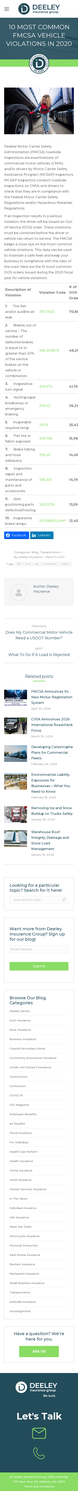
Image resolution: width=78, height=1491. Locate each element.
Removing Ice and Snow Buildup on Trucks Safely (52, 811)
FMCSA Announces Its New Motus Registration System (51, 697)
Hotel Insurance (21, 1179)
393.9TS (45, 387)
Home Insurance (21, 1170)
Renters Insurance (22, 1264)
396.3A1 (45, 480)
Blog (34, 552)
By (28, 557)
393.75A (45, 438)
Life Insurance (19, 1217)
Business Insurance (23, 1039)
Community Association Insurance (33, 1058)
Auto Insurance (20, 1020)
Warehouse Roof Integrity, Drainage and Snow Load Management (50, 840)
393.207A (47, 505)
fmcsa (28, 564)
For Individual (19, 1142)
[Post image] (15, 698)
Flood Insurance (21, 1133)
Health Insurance (21, 1161)
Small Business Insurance (27, 1283)
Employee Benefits (23, 1114)
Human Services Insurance (28, 1189)
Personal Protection (24, 1245)
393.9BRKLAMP (52, 521)
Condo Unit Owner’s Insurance (30, 1067)
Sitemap (62, 1476)
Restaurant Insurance (24, 1273)
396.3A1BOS (49, 350)
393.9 (43, 425)
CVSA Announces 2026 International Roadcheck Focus (52, 724)
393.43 (44, 406)
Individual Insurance (23, 1208)
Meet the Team (21, 1226)
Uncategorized (20, 1311)
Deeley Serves (20, 1011)
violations (65, 564)
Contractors (18, 1086)
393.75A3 (46, 312)
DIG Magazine (19, 1104)
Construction (18, 1076)
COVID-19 (16, 1095)
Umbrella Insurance (23, 1301)
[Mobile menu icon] (6, 8)
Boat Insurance (20, 1029)
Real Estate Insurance (25, 1255)
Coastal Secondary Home (27, 1048)
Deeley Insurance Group (30, 1476)
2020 (19, 564)
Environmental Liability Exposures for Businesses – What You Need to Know (50, 783)
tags (37, 564)
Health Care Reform (24, 1151)
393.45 (44, 455)
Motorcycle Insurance (25, 1236)
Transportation (50, 552)
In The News (18, 1198)
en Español (17, 1123)
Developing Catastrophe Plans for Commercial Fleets (52, 752)
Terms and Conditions (39, 1486)
